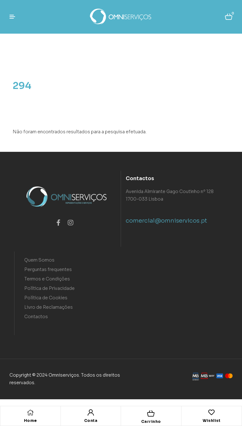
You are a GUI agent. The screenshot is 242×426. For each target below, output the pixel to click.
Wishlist (211, 420)
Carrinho (151, 421)
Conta (91, 420)
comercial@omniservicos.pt (166, 220)
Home (30, 420)
